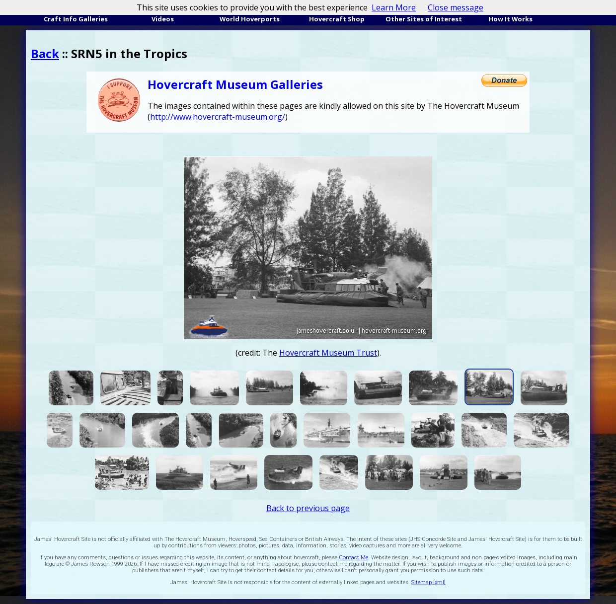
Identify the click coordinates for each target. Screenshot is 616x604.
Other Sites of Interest (423, 18)
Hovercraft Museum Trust (328, 352)
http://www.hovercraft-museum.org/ (217, 116)
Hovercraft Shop (337, 18)
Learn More (394, 7)
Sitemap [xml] (428, 582)
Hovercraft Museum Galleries (235, 84)
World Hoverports (250, 18)
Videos (163, 18)
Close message (455, 7)
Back (45, 53)
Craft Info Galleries (76, 18)
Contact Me (353, 557)
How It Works (510, 18)
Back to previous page (308, 508)
